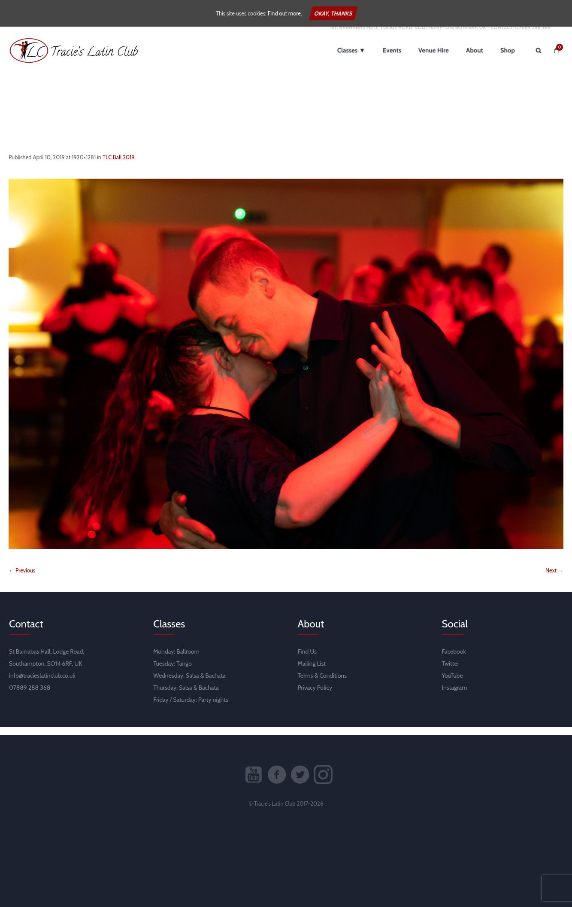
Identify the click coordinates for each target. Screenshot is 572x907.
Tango (184, 672)
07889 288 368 (533, 35)
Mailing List (311, 672)
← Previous (22, 578)
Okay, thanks (333, 13)
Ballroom (188, 660)
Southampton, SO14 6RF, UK (45, 672)
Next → (554, 578)
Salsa (192, 684)
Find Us (307, 660)
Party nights (213, 708)
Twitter (451, 672)
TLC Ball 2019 (118, 164)
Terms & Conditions (322, 684)
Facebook (454, 660)
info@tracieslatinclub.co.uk (42, 684)
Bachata (216, 684)
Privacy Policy (314, 696)
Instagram (454, 696)
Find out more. (285, 13)
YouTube (452, 684)
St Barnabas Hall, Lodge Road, (47, 660)
